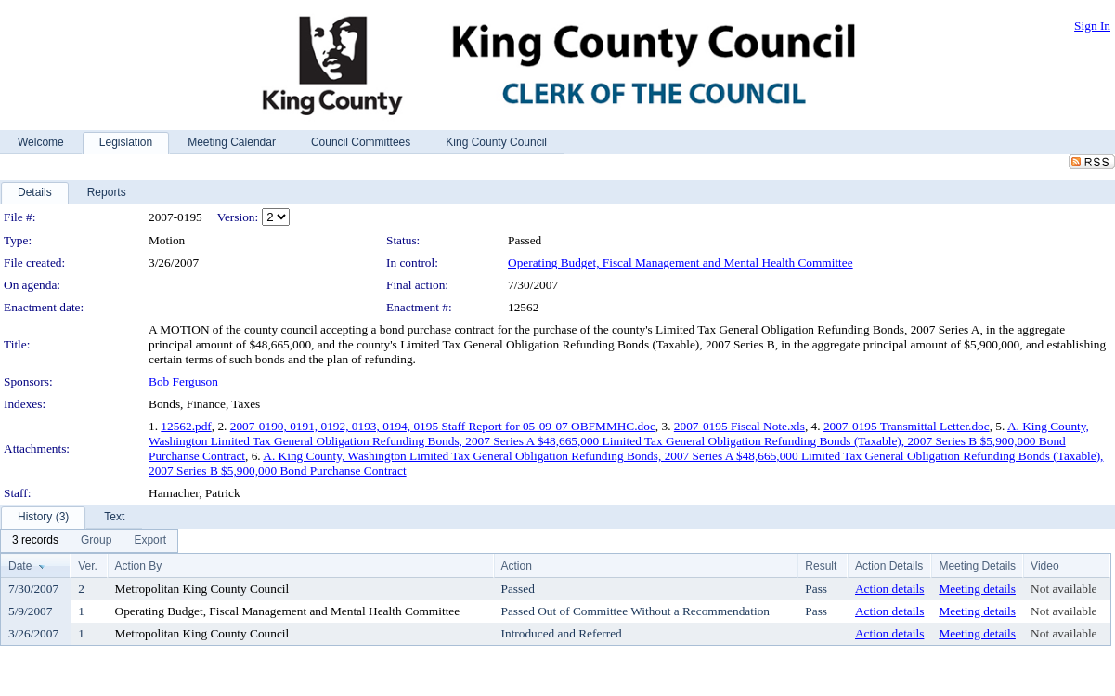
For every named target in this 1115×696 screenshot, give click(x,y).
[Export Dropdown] (150, 541)
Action (516, 565)
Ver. (87, 565)
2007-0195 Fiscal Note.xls (739, 426)
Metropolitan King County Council (202, 589)
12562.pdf (186, 426)
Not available (1063, 589)
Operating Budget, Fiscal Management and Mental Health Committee (680, 262)
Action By (138, 565)
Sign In (1092, 26)
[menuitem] (35, 541)
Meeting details (977, 589)
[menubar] (89, 541)
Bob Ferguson (183, 381)
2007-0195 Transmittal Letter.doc (906, 426)
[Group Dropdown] (96, 541)
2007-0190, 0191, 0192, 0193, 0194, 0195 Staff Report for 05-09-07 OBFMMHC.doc (442, 426)
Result (820, 565)
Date (20, 565)
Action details (889, 589)
